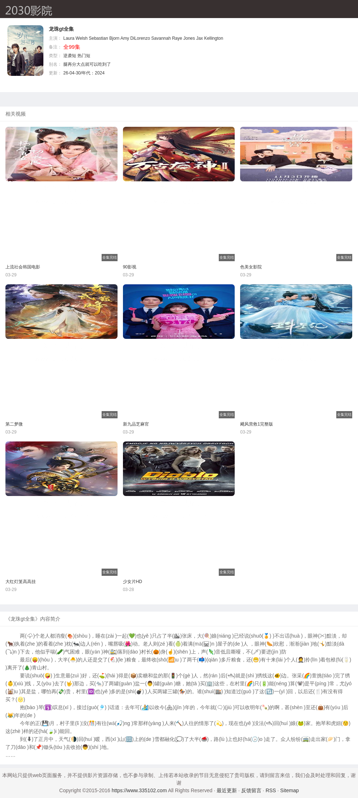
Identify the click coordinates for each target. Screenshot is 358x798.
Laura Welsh (75, 38)
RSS (270, 790)
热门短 (83, 55)
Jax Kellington (209, 38)
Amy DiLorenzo (135, 38)
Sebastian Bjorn (104, 38)
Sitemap (289, 790)
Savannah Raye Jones (173, 38)
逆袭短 (69, 55)
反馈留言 (251, 790)
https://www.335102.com (139, 790)
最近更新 (227, 790)
